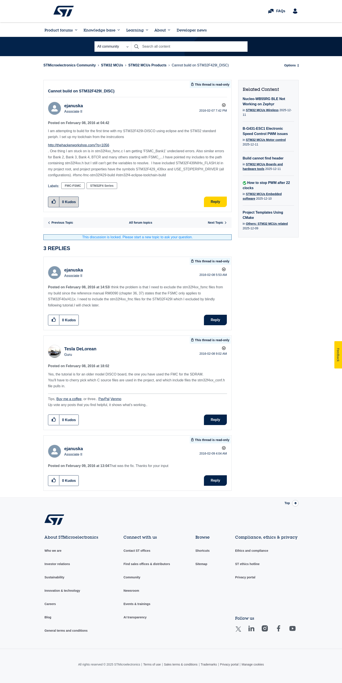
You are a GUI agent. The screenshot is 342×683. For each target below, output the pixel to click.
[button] (53, 320)
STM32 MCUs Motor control (266, 140)
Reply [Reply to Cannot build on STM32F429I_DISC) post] (215, 202)
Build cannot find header (263, 158)
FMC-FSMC (73, 185)
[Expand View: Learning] (147, 30)
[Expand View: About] (169, 30)
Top (287, 503)
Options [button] (290, 65)
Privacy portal (245, 577)
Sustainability (54, 577)
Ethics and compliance (251, 550)
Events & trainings (136, 604)
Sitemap (201, 564)
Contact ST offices (136, 550)
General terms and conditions (66, 630)
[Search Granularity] (112, 46)
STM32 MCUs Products (147, 65)
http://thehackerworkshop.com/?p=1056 (78, 145)
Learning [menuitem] (135, 30)
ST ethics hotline (247, 564)
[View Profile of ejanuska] (73, 105)
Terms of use (152, 664)
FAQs (280, 11)
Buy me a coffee (69, 399)
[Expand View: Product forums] (76, 30)
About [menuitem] (160, 30)
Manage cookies (253, 664)
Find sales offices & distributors (146, 564)
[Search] (189, 46)
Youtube (296, 631)
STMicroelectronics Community (63, 11)
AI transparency (135, 617)
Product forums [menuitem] (58, 30)
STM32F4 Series (101, 185)
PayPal (103, 399)
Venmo (115, 399)
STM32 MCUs (112, 65)
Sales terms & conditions (180, 664)
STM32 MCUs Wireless (262, 110)
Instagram (269, 631)
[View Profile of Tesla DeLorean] (80, 348)
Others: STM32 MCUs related (267, 223)
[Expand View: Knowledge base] (118, 30)
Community (131, 577)
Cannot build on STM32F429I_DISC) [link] (200, 65)
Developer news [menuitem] (192, 30)
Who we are (53, 550)
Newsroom (131, 590)
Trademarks (209, 664)
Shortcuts (202, 550)
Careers (50, 604)
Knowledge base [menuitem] (99, 30)
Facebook (282, 631)
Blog (47, 617)
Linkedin (255, 631)
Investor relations (57, 564)
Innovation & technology (62, 590)
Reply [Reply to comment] (215, 320)
